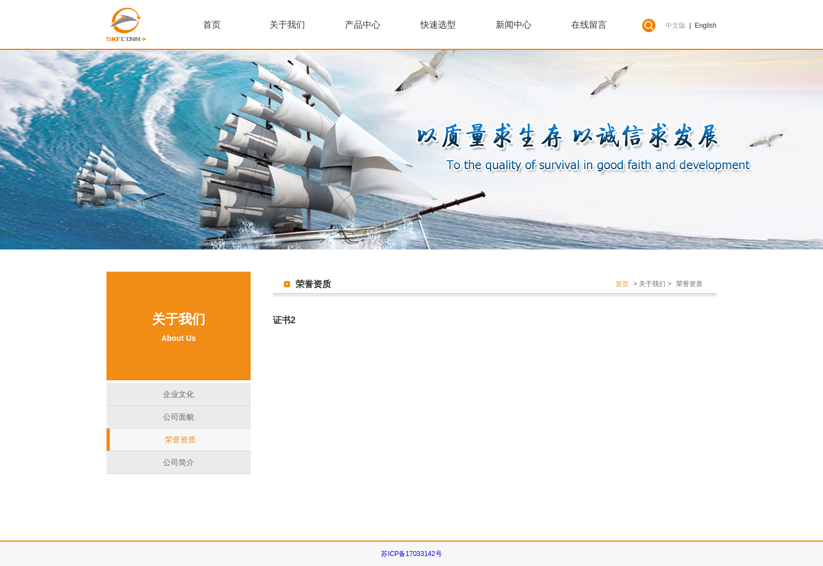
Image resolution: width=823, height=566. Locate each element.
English (706, 25)
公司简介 (178, 462)
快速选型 (438, 24)
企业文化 (178, 394)
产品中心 (362, 24)
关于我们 (287, 24)
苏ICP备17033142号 (411, 554)
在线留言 (589, 24)
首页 (212, 24)
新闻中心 (513, 24)
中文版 (675, 25)
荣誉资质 (180, 439)
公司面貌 (178, 416)
